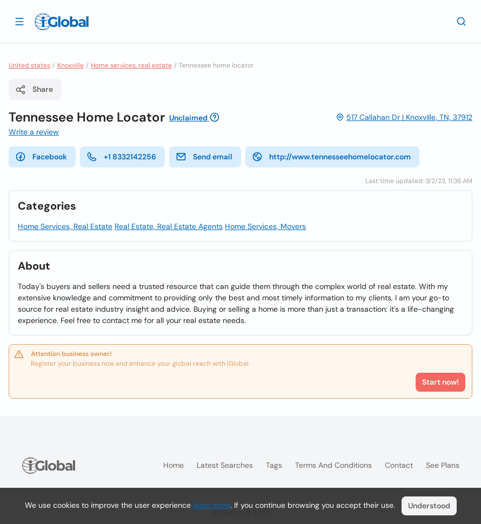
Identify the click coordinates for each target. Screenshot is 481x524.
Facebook (41, 156)
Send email (204, 156)
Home (173, 465)
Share (34, 89)
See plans (442, 465)
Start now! (440, 382)
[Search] (461, 21)
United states (29, 65)
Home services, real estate (131, 65)
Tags (274, 465)
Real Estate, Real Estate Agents (169, 226)
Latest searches (225, 465)
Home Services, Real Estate (65, 226)
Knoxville (70, 65)
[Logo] (62, 21)
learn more (211, 505)
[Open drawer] (19, 21)
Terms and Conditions (333, 465)
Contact (399, 465)
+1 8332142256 (121, 156)
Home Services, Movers (265, 226)
